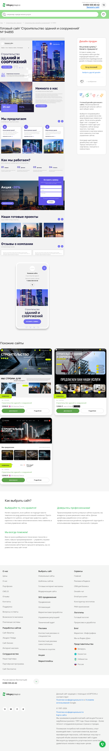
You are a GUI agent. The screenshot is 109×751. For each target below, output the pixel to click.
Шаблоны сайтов (45, 581)
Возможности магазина (13, 617)
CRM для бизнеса (81, 586)
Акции (41, 655)
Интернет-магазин (11, 648)
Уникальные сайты (46, 576)
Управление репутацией (48, 617)
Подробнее (37, 411)
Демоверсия (13, 411)
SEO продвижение (47, 597)
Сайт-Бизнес (8, 643)
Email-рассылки (80, 596)
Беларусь (80, 649)
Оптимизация (44, 607)
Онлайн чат (79, 591)
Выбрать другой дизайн (91, 72)
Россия (79, 664)
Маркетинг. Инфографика (85, 633)
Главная (77, 576)
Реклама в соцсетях (46, 649)
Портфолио (7, 586)
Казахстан (80, 654)
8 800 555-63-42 (91, 5)
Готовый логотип (81, 617)
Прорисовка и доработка (85, 622)
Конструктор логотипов (84, 601)
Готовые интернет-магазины (50, 586)
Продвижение (44, 602)
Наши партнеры (9, 659)
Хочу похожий (91, 67)
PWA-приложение (81, 607)
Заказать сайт (93, 7)
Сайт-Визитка (8, 633)
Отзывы (6, 596)
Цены (5, 576)
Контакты (7, 601)
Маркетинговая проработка (50, 612)
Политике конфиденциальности (70, 700)
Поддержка (7, 607)
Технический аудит (46, 622)
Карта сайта (61, 715)
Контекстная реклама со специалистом (48, 634)
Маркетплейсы (45, 661)
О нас (5, 581)
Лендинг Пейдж (9, 638)
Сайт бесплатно (9, 669)
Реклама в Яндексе (82, 581)
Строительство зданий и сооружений (17, 403)
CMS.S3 (6, 591)
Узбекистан (81, 659)
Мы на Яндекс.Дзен (82, 638)
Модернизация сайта (47, 591)
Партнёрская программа (13, 664)
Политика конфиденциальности (70, 712)
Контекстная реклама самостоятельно (47, 642)
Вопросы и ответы (10, 612)
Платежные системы (11, 622)
